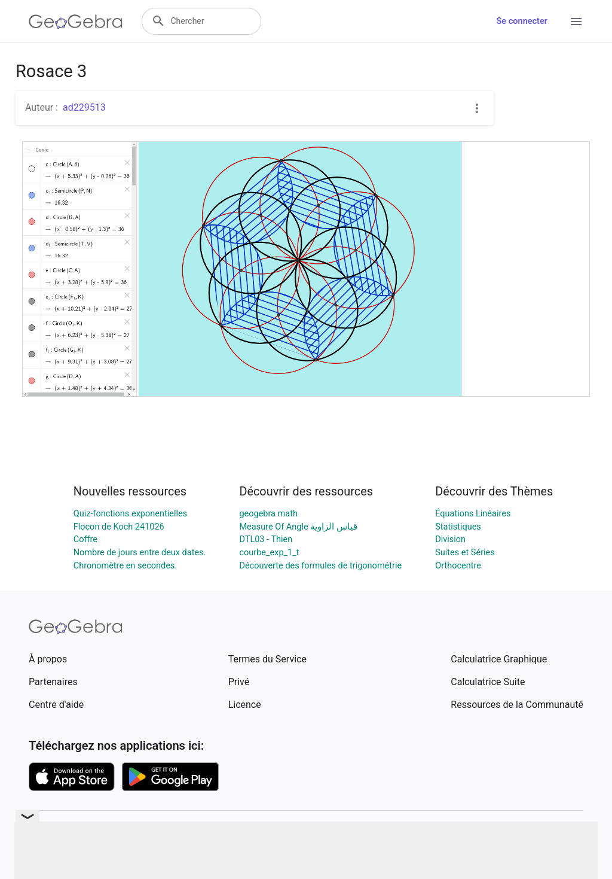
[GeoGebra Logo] (76, 21)
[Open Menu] (576, 21)
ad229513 (84, 107)
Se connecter (522, 21)
